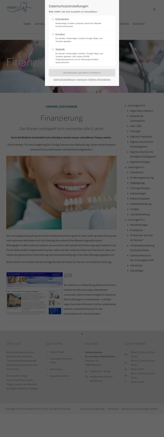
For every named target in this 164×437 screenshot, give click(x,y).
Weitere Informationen (99, 79)
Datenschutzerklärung (64, 79)
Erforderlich (80, 23)
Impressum (81, 79)
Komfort (80, 38)
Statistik (80, 56)
